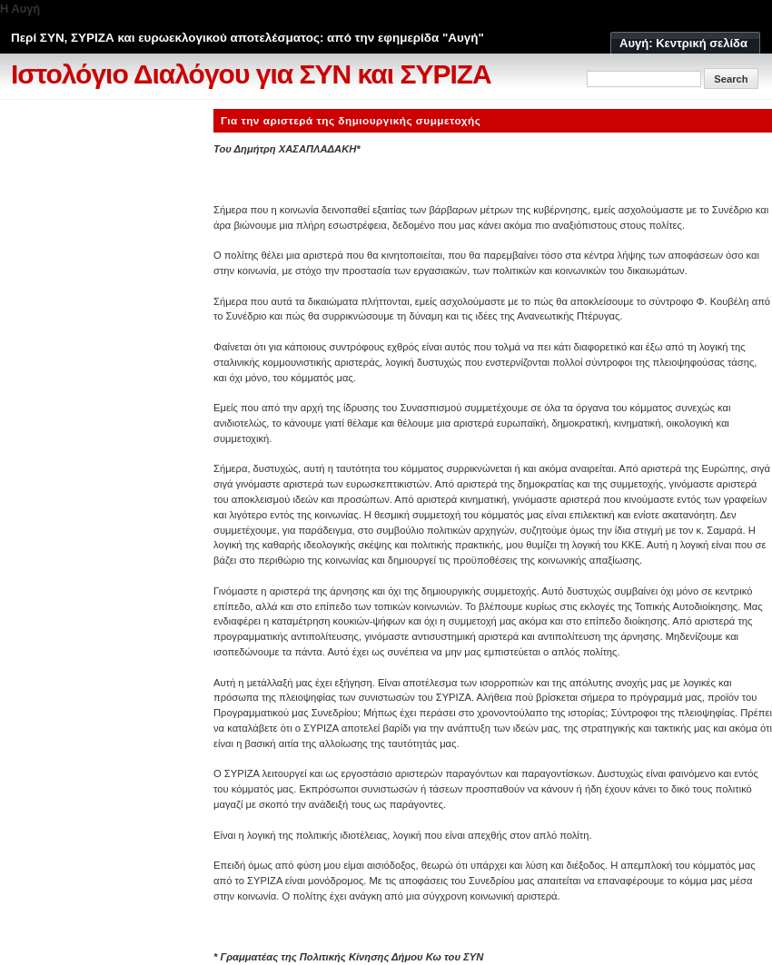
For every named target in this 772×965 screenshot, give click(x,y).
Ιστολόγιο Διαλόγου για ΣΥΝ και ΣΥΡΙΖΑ (251, 74)
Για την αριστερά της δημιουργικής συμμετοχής (350, 120)
